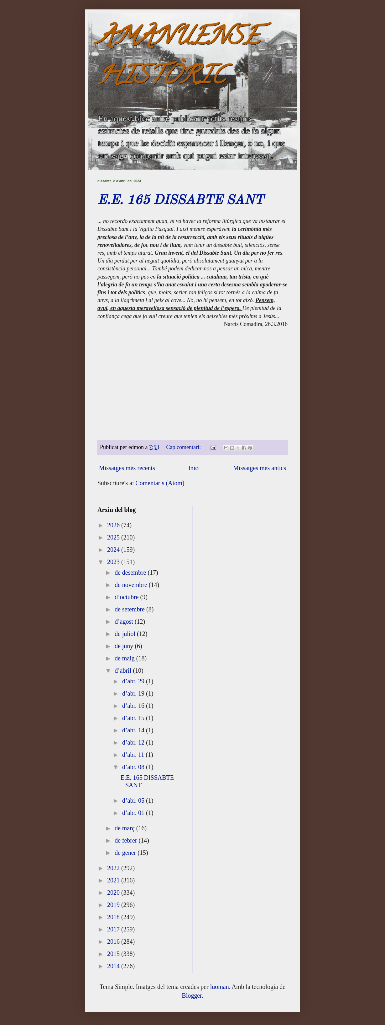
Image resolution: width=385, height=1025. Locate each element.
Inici (194, 467)
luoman (219, 986)
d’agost (125, 621)
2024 (114, 549)
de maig (125, 658)
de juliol (126, 633)
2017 (114, 929)
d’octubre (127, 597)
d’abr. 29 (134, 681)
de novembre (132, 584)
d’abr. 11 (134, 754)
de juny (125, 646)
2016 (114, 941)
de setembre (130, 609)
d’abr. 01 (134, 812)
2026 (114, 525)
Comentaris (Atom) (159, 483)
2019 (114, 904)
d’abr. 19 (134, 693)
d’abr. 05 (134, 800)
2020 (114, 892)
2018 (114, 917)
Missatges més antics (259, 467)
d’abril (124, 670)
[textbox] (192, 317)
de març (125, 828)
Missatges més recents (127, 467)
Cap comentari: (184, 447)
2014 (114, 966)
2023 (114, 561)
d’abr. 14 (134, 730)
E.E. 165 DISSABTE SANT (180, 200)
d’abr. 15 (134, 717)
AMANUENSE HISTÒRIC (178, 58)
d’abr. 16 (134, 705)
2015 (114, 953)
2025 (114, 537)
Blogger (191, 995)
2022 (114, 868)
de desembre (131, 572)
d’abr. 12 (134, 742)
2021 (114, 880)
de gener (126, 852)
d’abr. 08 (134, 766)
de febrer (127, 840)
